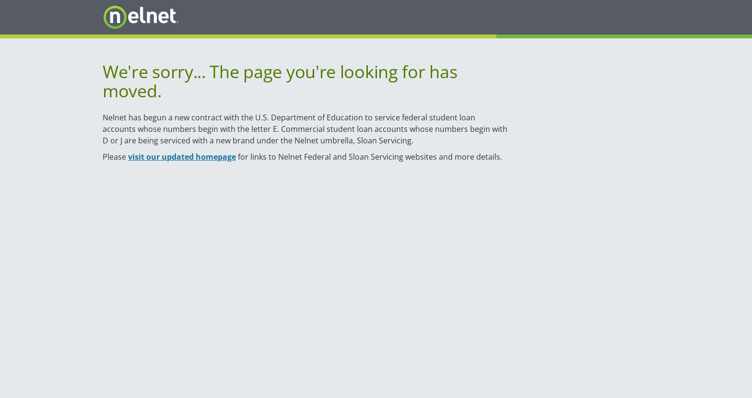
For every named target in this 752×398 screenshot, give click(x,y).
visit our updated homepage (182, 157)
